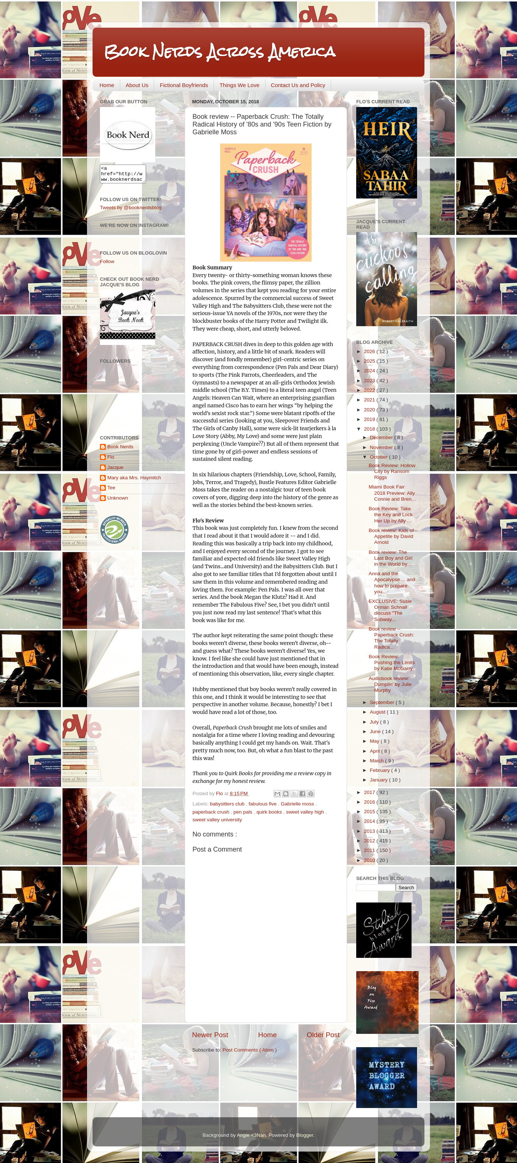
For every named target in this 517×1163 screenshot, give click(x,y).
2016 (370, 802)
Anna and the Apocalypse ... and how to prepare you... (392, 582)
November (382, 447)
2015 (370, 811)
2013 (370, 831)
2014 (370, 821)
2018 (370, 429)
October (379, 457)
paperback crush (211, 812)
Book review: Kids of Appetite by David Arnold (391, 536)
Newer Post (210, 1035)
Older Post (323, 1035)
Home (107, 85)
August (378, 712)
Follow (107, 265)
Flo (110, 460)
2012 (370, 840)
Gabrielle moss (298, 804)
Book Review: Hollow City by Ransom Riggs (392, 471)
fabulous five (263, 804)
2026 (370, 351)
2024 (370, 370)
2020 (370, 410)
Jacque (115, 470)
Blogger (304, 1135)
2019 (370, 419)
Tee (111, 491)
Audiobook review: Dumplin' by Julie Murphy (390, 684)
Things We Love (239, 85)
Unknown (117, 501)
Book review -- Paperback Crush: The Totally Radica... (391, 638)
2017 (370, 792)
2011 (370, 850)
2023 (370, 380)
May (375, 741)
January (379, 780)
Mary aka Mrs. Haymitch (134, 481)
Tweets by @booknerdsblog (131, 211)
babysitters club (228, 804)
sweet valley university (217, 819)
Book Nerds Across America (219, 51)
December (382, 437)
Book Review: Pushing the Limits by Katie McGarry (392, 662)
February (380, 770)
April (375, 751)
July (375, 722)
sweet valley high (306, 812)
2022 (370, 390)
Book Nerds (120, 450)
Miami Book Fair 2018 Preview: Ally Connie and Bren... (392, 492)
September (383, 702)
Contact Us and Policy (298, 85)
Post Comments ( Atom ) (250, 1050)
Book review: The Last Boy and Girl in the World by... (391, 558)
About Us (137, 85)
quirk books (269, 812)
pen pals (243, 812)
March (377, 760)
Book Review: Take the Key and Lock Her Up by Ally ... (391, 514)
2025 (370, 361)
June (376, 731)
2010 (370, 860)
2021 (370, 400)
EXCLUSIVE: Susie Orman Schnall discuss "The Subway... (390, 610)
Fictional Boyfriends (184, 85)
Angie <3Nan (251, 1135)
